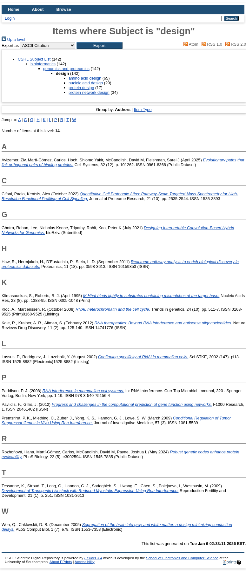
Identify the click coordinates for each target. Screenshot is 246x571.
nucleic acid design (86, 83)
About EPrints (61, 562)
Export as (10, 45)
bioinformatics (43, 64)
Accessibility (85, 562)
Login (10, 18)
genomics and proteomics (66, 68)
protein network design (89, 92)
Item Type (143, 109)
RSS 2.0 (234, 44)
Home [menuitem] (13, 9)
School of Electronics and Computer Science (182, 558)
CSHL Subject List (34, 59)
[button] (99, 45)
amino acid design (85, 78)
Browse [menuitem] (64, 9)
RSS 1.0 (210, 44)
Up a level (13, 39)
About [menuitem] (38, 9)
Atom (190, 44)
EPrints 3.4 (93, 558)
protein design (81, 87)
